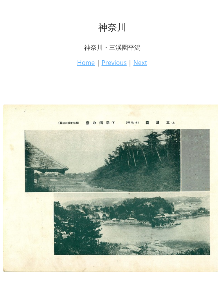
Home (86, 62)
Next (140, 62)
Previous (113, 62)
